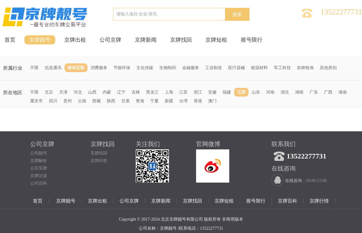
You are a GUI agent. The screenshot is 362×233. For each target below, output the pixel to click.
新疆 (169, 101)
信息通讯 (53, 67)
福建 (227, 92)
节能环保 (121, 67)
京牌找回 (181, 40)
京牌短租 (216, 40)
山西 (92, 92)
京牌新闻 (146, 40)
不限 (34, 67)
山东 (256, 92)
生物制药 (167, 67)
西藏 (96, 101)
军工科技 (282, 67)
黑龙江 (152, 92)
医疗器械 (236, 67)
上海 (169, 92)
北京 (49, 92)
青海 (140, 101)
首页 (10, 40)
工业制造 (213, 67)
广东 (314, 92)
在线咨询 (293, 180)
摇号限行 (251, 40)
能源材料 (259, 67)
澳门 (212, 101)
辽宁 (121, 92)
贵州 (67, 101)
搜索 (237, 14)
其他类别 (328, 67)
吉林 (136, 92)
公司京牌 (110, 40)
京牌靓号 (40, 40)
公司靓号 (38, 153)
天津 (63, 92)
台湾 (183, 101)
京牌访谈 (38, 176)
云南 (82, 101)
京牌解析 (38, 160)
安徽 (212, 92)
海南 (342, 92)
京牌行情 (319, 200)
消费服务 (99, 67)
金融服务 (190, 67)
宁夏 (154, 101)
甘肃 (125, 101)
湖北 (285, 92)
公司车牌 (38, 168)
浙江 (198, 92)
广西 (328, 92)
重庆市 (36, 101)
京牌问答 (99, 160)
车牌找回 (99, 153)
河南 (270, 92)
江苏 (183, 92)
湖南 (299, 92)
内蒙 (107, 92)
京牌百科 (287, 200)
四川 (53, 101)
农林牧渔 (305, 67)
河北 (78, 92)
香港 (198, 101)
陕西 (111, 101)
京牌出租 (75, 40)
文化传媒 (144, 67)
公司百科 (38, 183)
